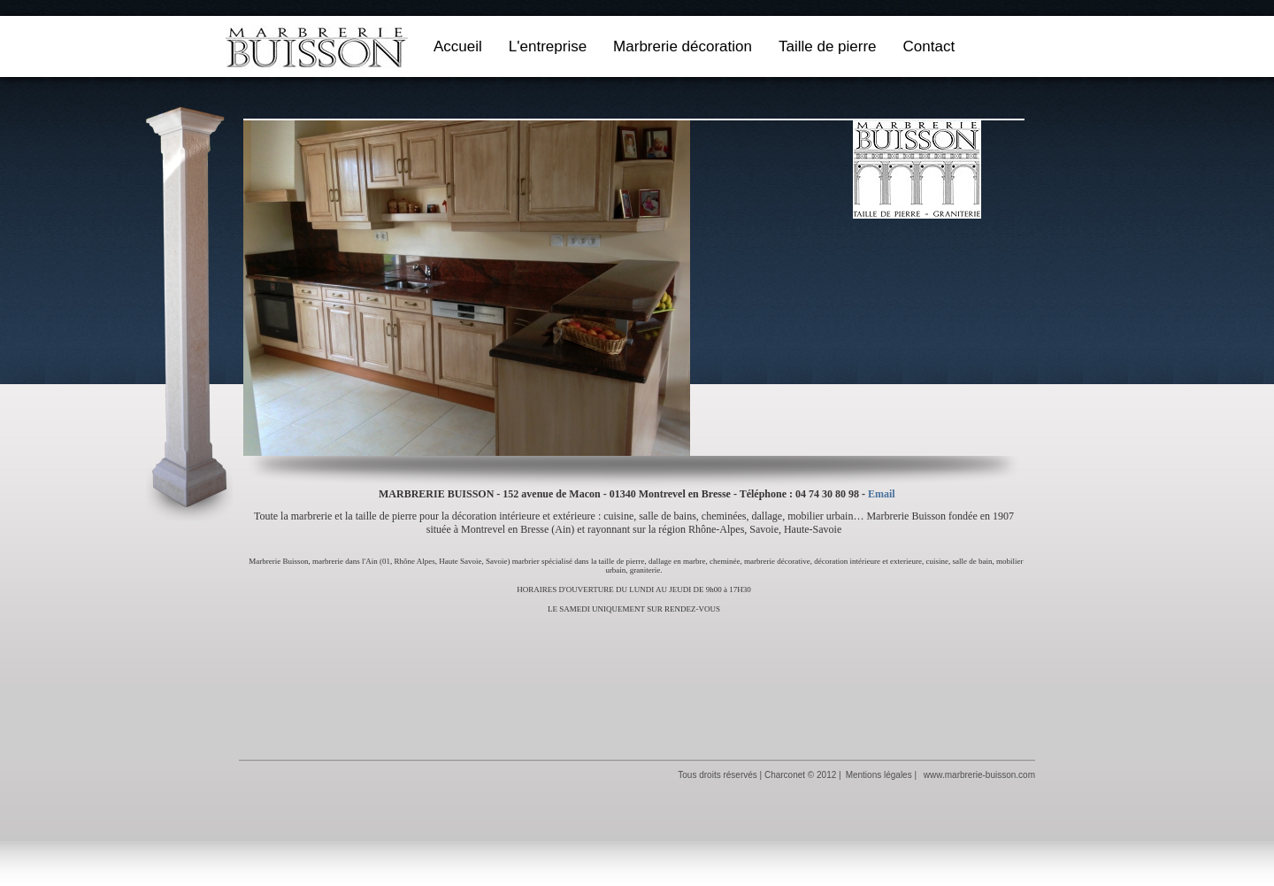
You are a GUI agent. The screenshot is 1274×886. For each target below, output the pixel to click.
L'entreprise (548, 46)
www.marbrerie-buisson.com (979, 775)
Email (881, 494)
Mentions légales (879, 775)
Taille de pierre (828, 46)
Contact (929, 46)
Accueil (458, 46)
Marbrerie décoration (682, 46)
